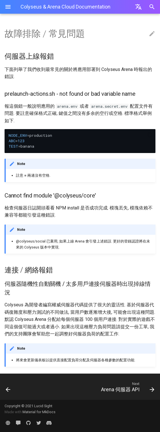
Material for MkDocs (39, 412)
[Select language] (138, 7)
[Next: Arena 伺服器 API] (100, 387)
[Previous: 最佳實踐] (21, 387)
